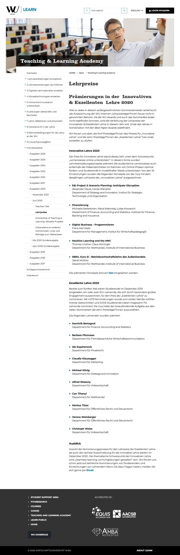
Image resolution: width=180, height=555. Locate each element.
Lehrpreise (41, 212)
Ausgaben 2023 (37, 171)
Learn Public (39, 520)
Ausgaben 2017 (37, 263)
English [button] (135, 10)
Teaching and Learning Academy (51, 515)
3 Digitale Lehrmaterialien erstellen (45, 90)
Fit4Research (39, 501)
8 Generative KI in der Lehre (41, 127)
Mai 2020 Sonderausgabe (45, 240)
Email (89, 470)
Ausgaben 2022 (37, 177)
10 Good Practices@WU (39, 142)
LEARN (72, 73)
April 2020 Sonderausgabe (46, 246)
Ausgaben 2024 (37, 165)
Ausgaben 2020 (37, 189)
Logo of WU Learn (21, 10)
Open (81, 73)
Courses (36, 506)
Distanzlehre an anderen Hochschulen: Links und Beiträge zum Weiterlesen (48, 231)
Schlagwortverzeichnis (38, 269)
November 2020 (41, 194)
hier (111, 273)
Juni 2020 (37, 200)
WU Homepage (39, 534)
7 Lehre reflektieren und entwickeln (45, 121)
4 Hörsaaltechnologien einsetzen (43, 96)
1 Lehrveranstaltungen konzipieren (44, 79)
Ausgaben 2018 (37, 258)
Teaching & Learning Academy (101, 73)
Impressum (32, 275)
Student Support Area (45, 497)
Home (34, 524)
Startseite (32, 73)
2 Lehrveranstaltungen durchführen (45, 84)
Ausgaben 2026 (37, 153)
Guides (35, 511)
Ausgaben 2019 (37, 252)
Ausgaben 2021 (37, 183)
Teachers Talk (42, 206)
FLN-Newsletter (35, 148)
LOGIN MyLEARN (159, 10)
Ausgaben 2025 (37, 159)
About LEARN (144, 550)
